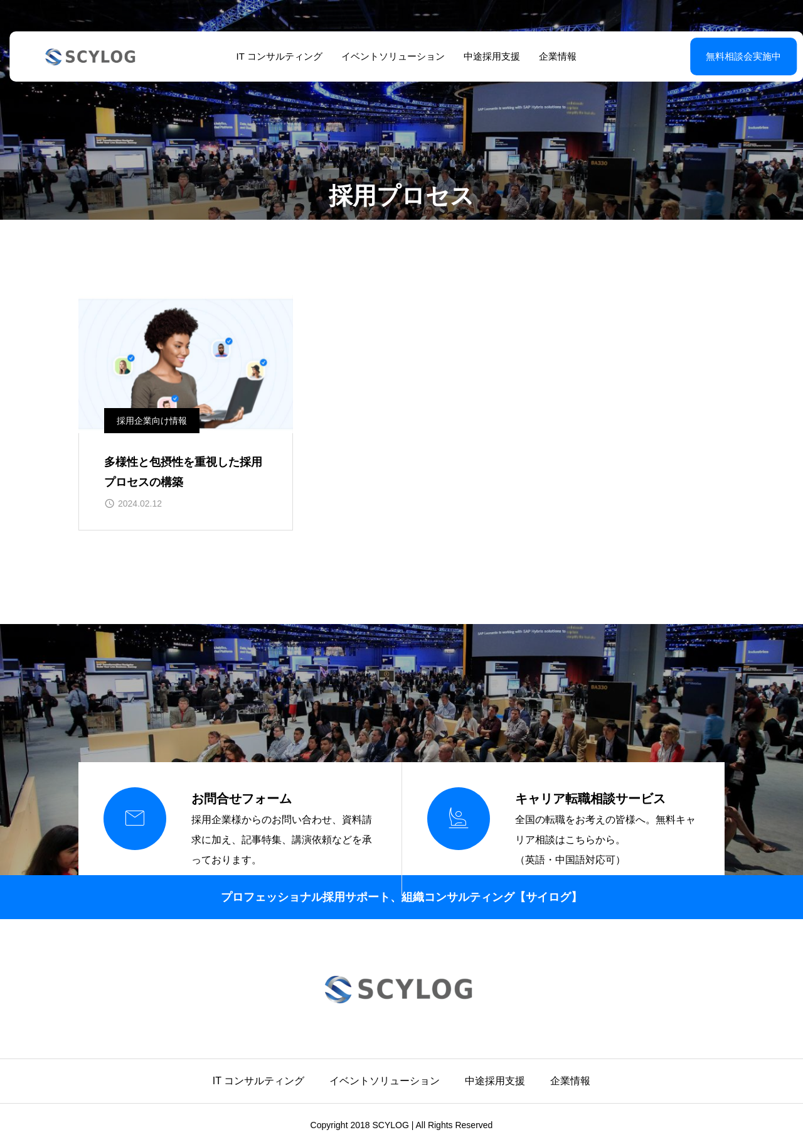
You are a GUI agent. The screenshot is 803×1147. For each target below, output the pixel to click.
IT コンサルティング (274, 56)
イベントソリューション (388, 56)
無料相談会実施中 (712, 56)
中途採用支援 (487, 56)
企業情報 (553, 56)
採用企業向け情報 (152, 421)
